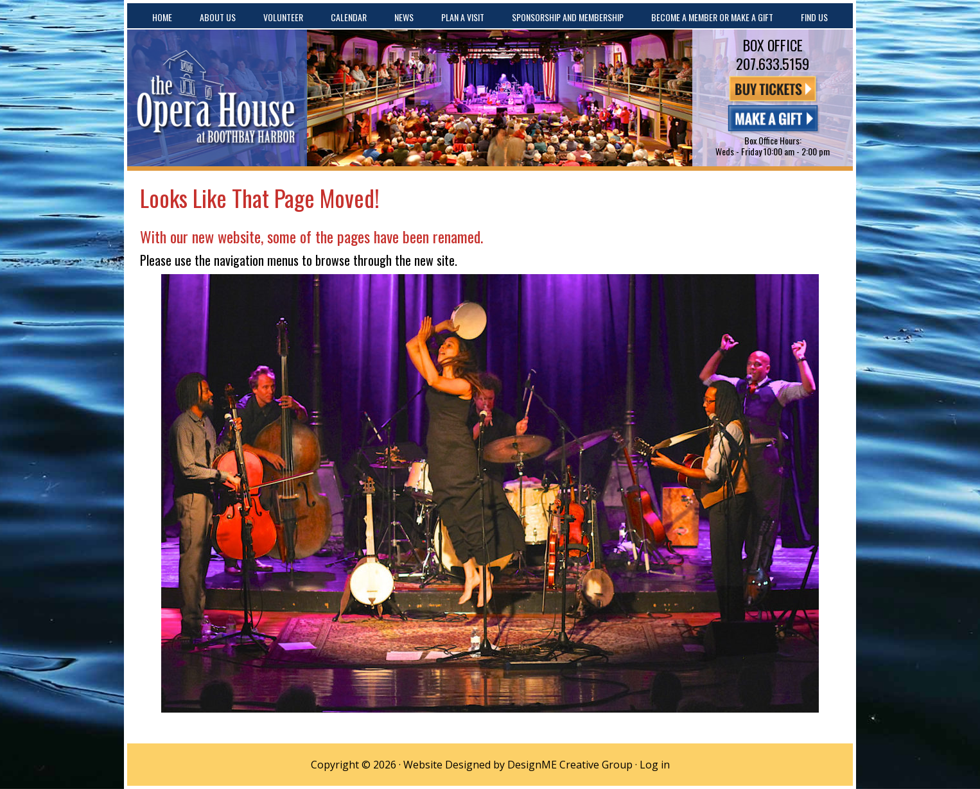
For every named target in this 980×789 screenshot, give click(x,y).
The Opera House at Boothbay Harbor (217, 98)
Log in (655, 765)
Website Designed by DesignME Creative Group (518, 765)
